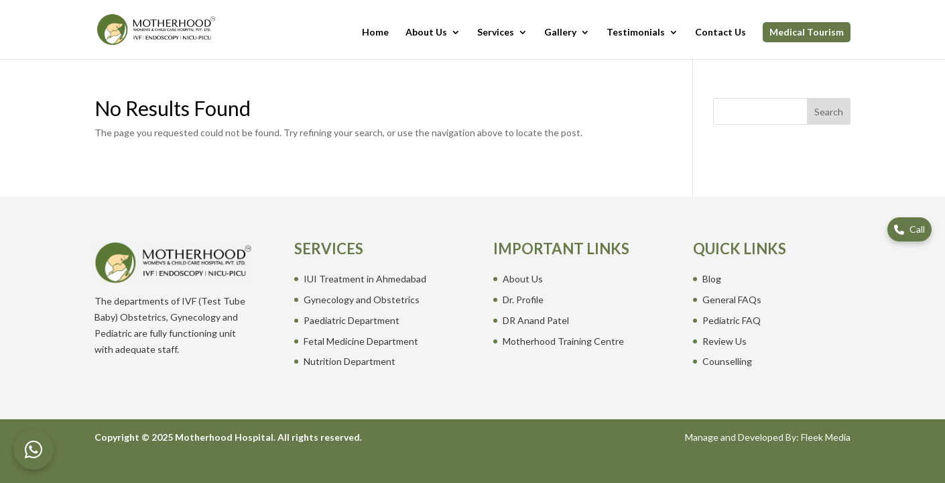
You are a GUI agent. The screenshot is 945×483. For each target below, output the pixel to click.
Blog (711, 278)
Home (375, 33)
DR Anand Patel (536, 320)
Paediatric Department (351, 320)
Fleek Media (825, 437)
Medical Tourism (806, 32)
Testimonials (636, 33)
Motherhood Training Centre (563, 341)
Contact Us (720, 33)
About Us (426, 33)
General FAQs (731, 299)
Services (495, 33)
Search (828, 111)
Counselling (727, 361)
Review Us (724, 341)
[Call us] (909, 229)
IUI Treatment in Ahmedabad (365, 278)
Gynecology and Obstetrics (362, 299)
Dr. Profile (523, 299)
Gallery (560, 33)
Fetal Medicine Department (361, 341)
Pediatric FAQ (731, 320)
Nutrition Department (349, 361)
